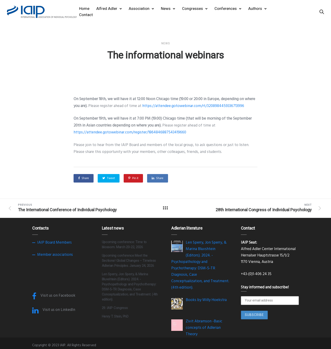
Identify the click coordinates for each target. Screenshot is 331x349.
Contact (86, 14)
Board (50, 242)
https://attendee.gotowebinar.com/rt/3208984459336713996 (193, 106)
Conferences (225, 8)
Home (84, 8)
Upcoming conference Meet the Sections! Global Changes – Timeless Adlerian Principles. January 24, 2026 (129, 260)
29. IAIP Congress (115, 308)
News (166, 8)
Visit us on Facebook (57, 296)
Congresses (192, 8)
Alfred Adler (106, 8)
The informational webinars (165, 55)
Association (139, 8)
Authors (255, 8)
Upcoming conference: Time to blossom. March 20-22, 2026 (124, 244)
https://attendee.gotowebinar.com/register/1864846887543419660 (130, 132)
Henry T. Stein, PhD (115, 316)
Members (64, 242)
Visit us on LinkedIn (59, 310)
